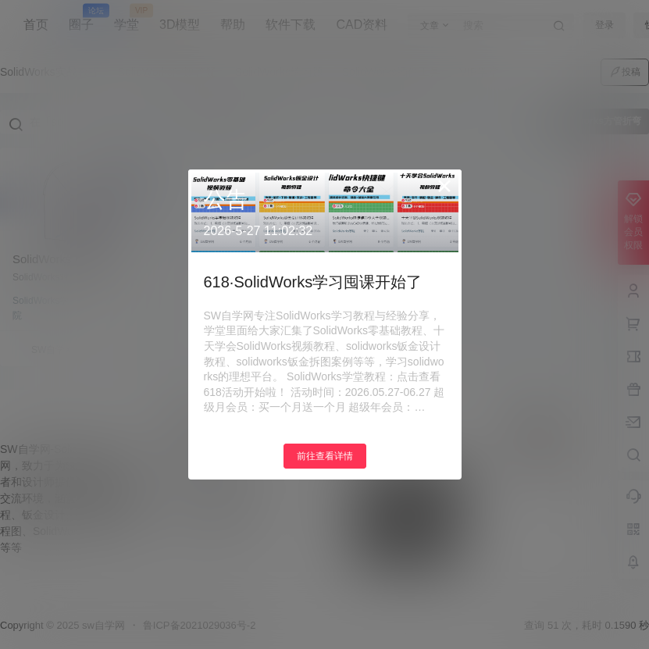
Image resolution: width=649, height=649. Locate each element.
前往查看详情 (325, 456)
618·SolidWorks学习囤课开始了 (313, 282)
